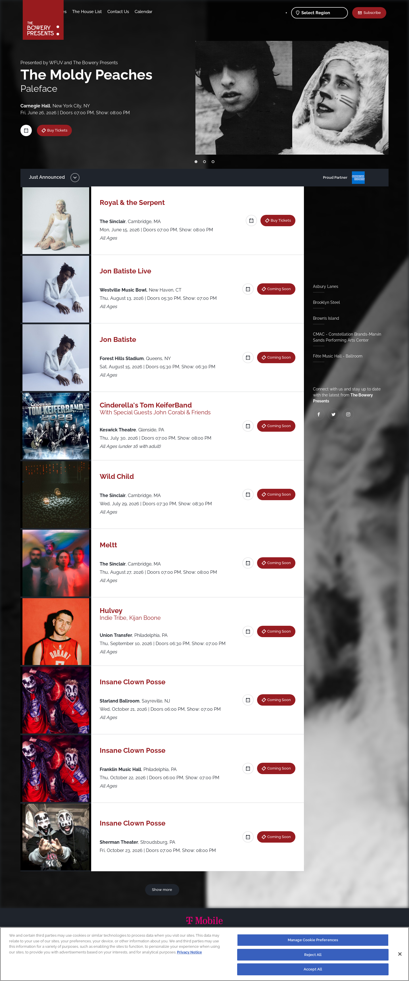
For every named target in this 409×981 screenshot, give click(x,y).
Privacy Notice (189, 952)
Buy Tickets (61, 130)
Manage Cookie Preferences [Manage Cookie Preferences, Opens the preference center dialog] (313, 940)
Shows (76, 11)
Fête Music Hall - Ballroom (335, 356)
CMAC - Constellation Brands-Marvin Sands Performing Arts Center (345, 337)
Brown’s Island (324, 318)
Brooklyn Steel (324, 302)
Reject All (313, 955)
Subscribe (372, 12)
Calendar (188, 11)
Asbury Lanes (323, 286)
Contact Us (163, 11)
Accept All (313, 969)
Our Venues (99, 11)
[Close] (400, 954)
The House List (131, 11)
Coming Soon (277, 288)
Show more (163, 889)
